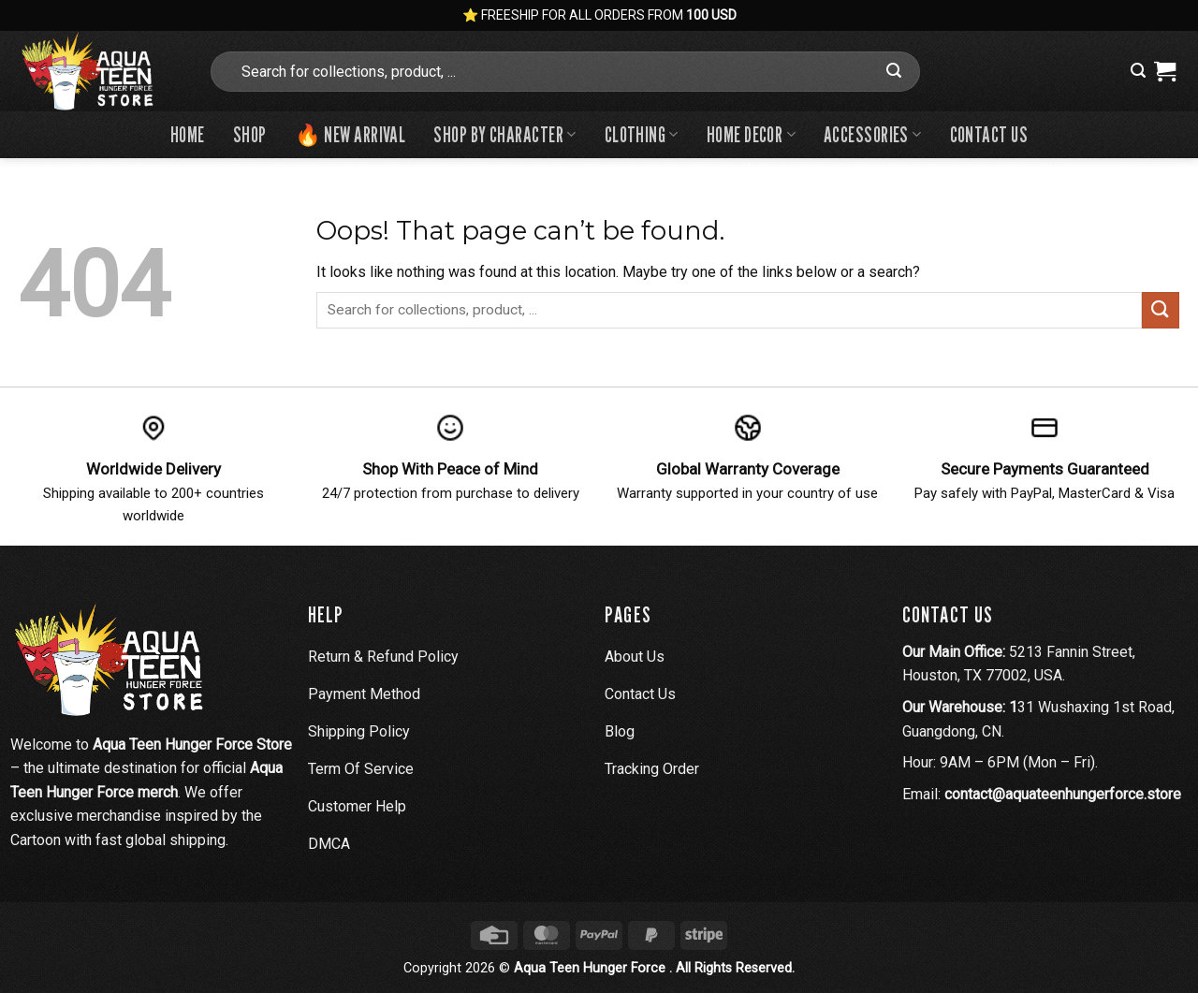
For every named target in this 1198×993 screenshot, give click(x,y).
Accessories (873, 134)
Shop (250, 134)
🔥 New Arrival (350, 134)
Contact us (989, 134)
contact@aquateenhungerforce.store (1062, 794)
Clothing (642, 134)
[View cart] (1165, 71)
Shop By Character (504, 134)
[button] (1138, 70)
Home (187, 134)
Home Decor (751, 134)
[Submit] (894, 71)
